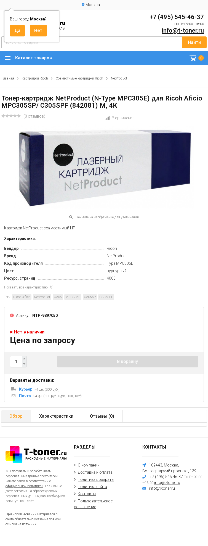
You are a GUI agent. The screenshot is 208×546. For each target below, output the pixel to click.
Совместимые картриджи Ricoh (79, 78)
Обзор (16, 416)
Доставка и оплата (95, 472)
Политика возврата (96, 479)
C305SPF (106, 297)
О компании (89, 465)
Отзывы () (102, 416)
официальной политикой (24, 486)
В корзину (127, 361)
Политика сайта (92, 486)
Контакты (87, 494)
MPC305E (72, 297)
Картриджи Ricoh (35, 78)
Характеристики (56, 416)
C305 (58, 297)
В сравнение (119, 118)
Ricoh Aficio (21, 297)
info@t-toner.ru (183, 30)
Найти (194, 42)
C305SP (90, 297)
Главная (7, 78)
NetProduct (119, 78)
